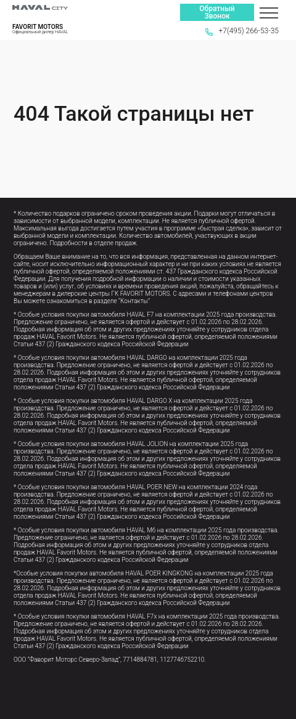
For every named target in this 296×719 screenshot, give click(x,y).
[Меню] (269, 12)
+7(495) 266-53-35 (242, 30)
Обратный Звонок (216, 12)
